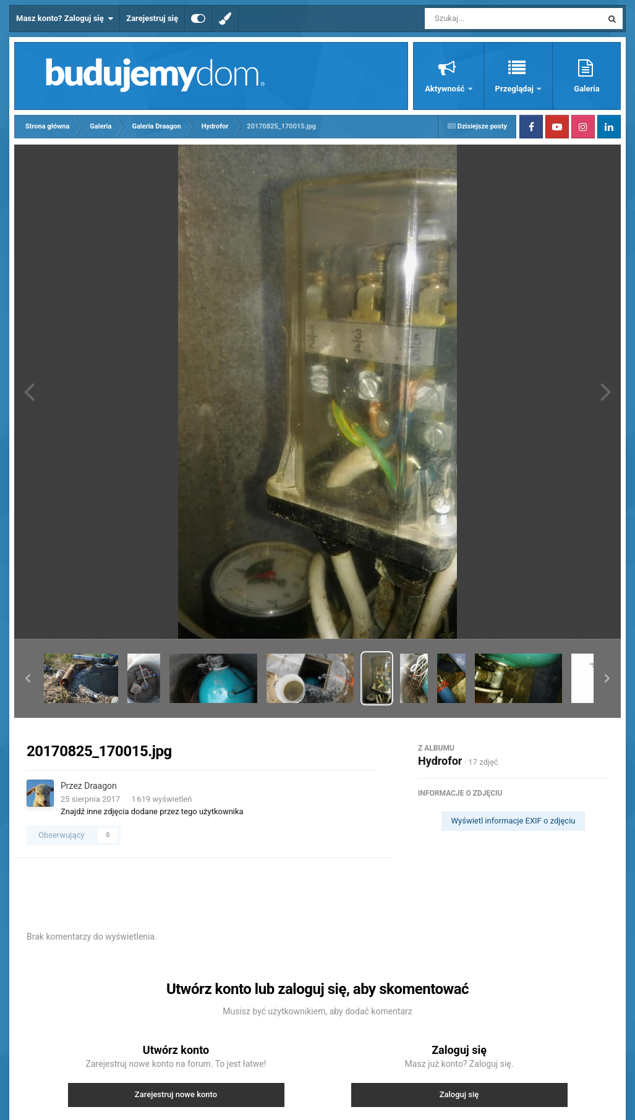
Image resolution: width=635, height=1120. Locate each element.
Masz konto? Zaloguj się (64, 19)
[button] (27, 678)
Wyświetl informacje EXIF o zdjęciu (513, 820)
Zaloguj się (459, 1094)
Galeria (586, 88)
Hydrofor (440, 760)
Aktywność (445, 88)
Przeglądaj (515, 88)
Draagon (100, 786)
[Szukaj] (485, 18)
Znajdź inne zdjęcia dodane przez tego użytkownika (152, 811)
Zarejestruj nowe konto (176, 1094)
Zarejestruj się (152, 18)
